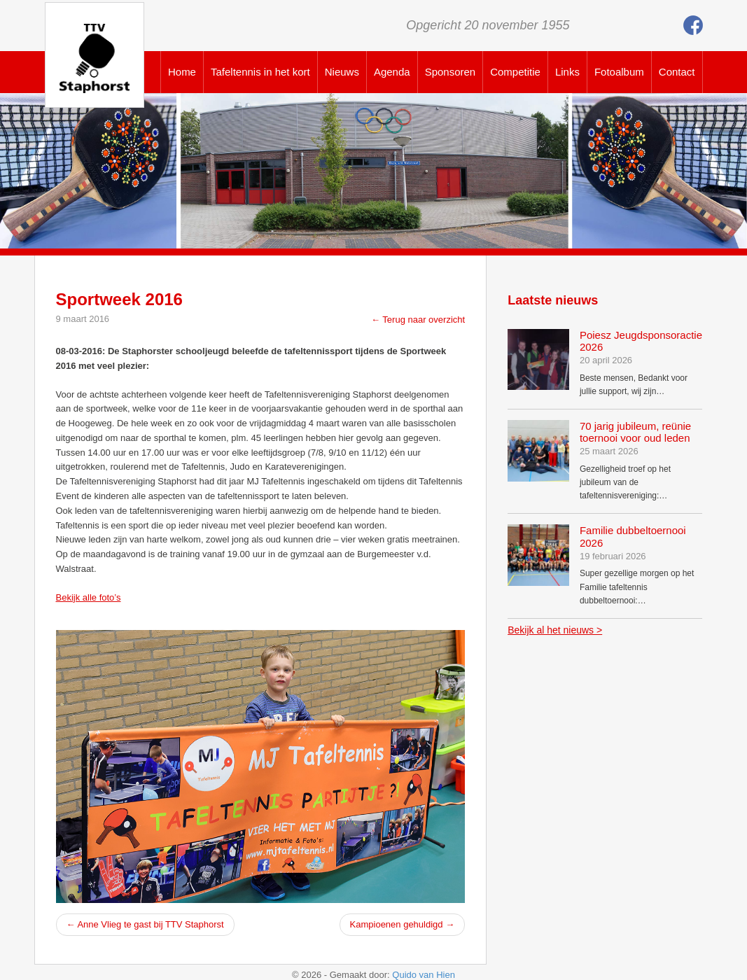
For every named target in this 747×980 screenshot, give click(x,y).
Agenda (392, 72)
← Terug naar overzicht (418, 319)
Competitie (515, 72)
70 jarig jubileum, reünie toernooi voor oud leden (635, 432)
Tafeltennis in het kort (260, 72)
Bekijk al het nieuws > (555, 630)
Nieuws (342, 72)
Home (182, 72)
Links (567, 72)
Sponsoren (450, 72)
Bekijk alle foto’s (88, 597)
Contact (677, 72)
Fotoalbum (619, 72)
